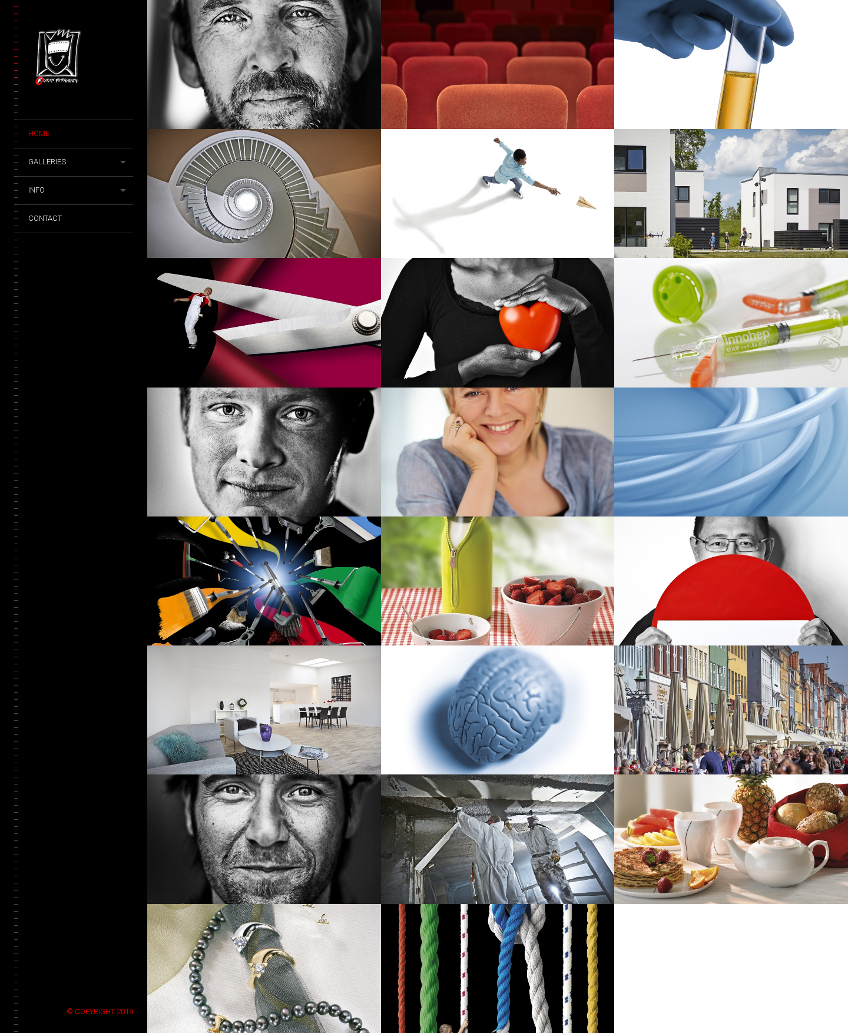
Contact (45, 218)
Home (38, 133)
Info (36, 190)
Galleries (47, 161)
